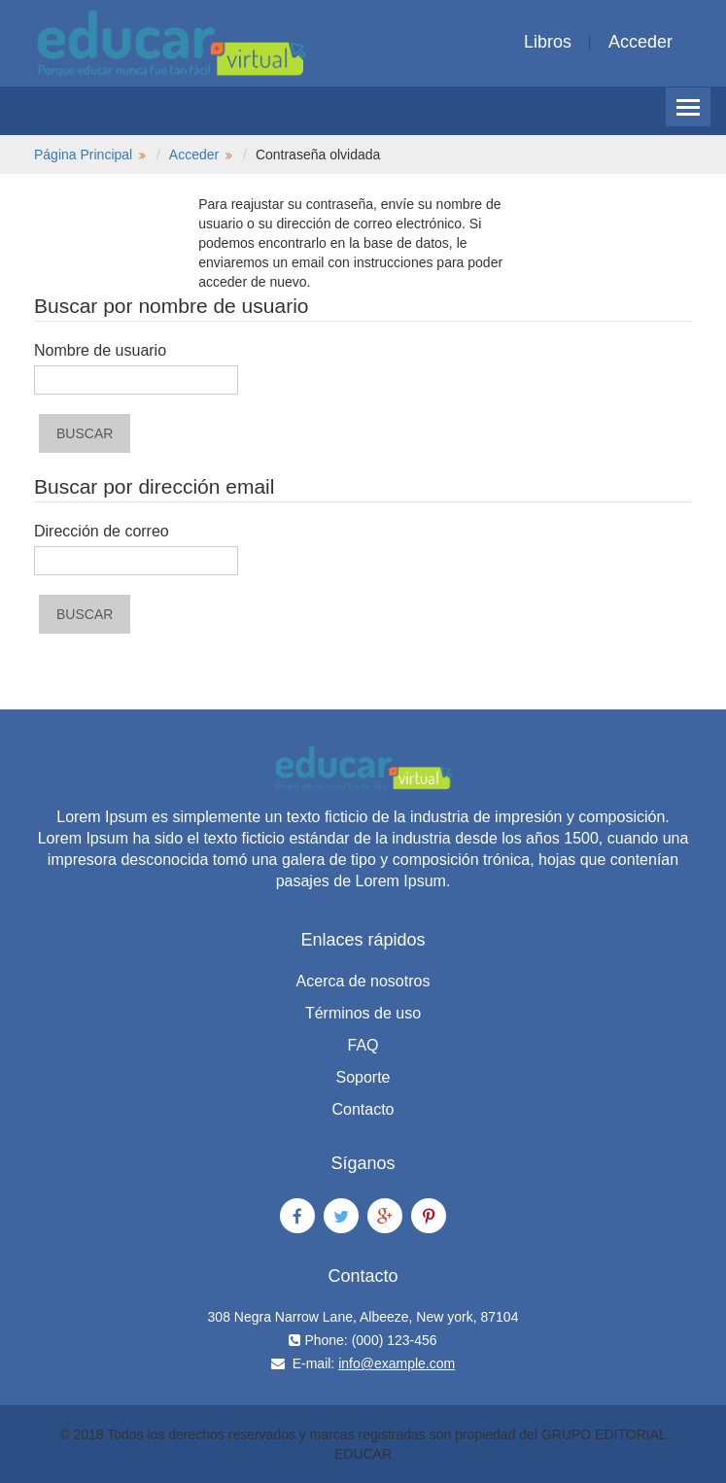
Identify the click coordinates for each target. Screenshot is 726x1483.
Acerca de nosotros (363, 981)
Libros (547, 42)
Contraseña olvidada (318, 154)
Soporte (362, 1077)
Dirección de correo (101, 531)
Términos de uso (363, 1013)
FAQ (362, 1045)
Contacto (362, 1109)
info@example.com (396, 1363)
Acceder (640, 42)
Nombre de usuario (100, 350)
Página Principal (83, 154)
